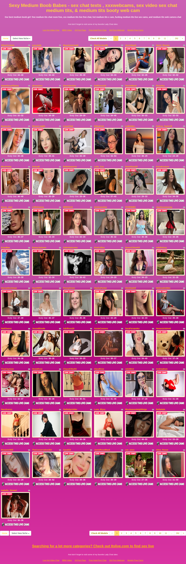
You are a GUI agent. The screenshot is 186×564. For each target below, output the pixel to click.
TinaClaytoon (7, 362)
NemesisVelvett (163, 323)
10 (159, 38)
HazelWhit (37, 283)
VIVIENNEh (130, 204)
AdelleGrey (161, 243)
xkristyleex (37, 85)
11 (165, 38)
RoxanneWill (7, 442)
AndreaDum (162, 362)
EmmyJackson (39, 243)
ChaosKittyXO (70, 362)
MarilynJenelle (101, 45)
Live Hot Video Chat (51, 30)
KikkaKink (99, 124)
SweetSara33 (131, 164)
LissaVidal (68, 124)
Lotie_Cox (99, 164)
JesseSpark (130, 45)
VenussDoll (37, 402)
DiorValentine (69, 85)
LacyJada (36, 45)
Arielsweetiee (100, 204)
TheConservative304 (42, 442)
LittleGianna (38, 204)
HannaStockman (9, 283)
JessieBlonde (38, 323)
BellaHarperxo (70, 164)
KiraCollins (99, 243)
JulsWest (129, 362)
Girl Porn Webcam (117, 30)
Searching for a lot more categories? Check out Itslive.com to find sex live (93, 536)
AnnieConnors (101, 323)
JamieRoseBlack (102, 442)
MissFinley (6, 164)
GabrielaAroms (70, 243)
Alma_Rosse (162, 442)
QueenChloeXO (132, 243)
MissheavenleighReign (136, 402)
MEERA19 (68, 204)
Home (5, 38)
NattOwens (6, 323)
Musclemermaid (70, 45)
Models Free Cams (135, 30)
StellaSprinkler (70, 402)
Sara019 (67, 442)
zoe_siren (129, 442)
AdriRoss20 (68, 323)
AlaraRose (99, 362)
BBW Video (67, 30)
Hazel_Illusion (163, 45)
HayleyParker (100, 283)
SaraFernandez (132, 323)
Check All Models (98, 38)
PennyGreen (69, 283)
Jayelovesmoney (164, 204)
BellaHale (160, 402)
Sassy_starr (7, 204)
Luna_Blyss (99, 402)
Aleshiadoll (130, 283)
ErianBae (5, 243)
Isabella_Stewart (9, 481)
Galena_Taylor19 (164, 124)
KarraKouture (162, 164)
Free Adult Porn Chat (97, 30)
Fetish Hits (103, 560)
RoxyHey (160, 85)
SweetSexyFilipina (10, 85)
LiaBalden (130, 124)
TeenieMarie (131, 85)
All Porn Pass (80, 30)
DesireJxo (6, 124)
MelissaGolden (163, 283)
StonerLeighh (38, 124)
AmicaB (36, 164)
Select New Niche (21, 38)
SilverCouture (7, 45)
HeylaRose (37, 362)
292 (176, 38)
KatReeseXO (100, 85)
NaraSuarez (6, 402)
